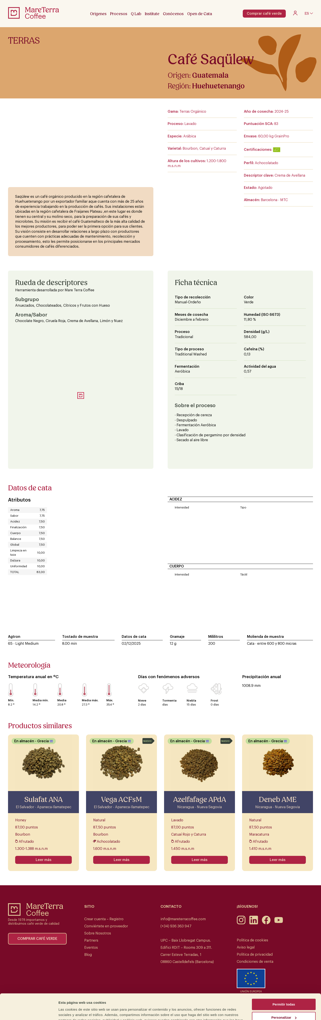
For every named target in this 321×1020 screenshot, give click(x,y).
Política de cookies (252, 940)
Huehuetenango (218, 86)
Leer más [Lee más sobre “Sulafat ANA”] (43, 860)
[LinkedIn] (253, 923)
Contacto (170, 906)
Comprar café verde (264, 13)
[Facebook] (266, 923)
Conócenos (173, 13)
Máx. (109, 700)
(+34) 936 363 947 (175, 926)
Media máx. (90, 700)
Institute (152, 13)
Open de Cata (199, 13)
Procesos (118, 13)
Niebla (191, 700)
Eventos (91, 947)
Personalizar (283, 991)
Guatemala (210, 75)
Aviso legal (246, 947)
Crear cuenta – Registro (103, 919)
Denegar (283, 1004)
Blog (88, 955)
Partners (91, 940)
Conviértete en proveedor (106, 926)
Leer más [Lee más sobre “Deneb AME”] (278, 860)
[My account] (295, 14)
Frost (214, 700)
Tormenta (169, 700)
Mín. (11, 700)
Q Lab (136, 13)
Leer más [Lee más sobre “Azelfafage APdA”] (200, 860)
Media (61, 700)
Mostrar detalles (71, 1011)
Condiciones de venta (255, 961)
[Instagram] (241, 923)
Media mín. (40, 700)
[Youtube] (278, 923)
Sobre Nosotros (97, 933)
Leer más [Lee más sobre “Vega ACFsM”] (122, 860)
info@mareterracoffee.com (183, 919)
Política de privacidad (255, 954)
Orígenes (98, 13)
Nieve (142, 700)
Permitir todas (284, 978)
